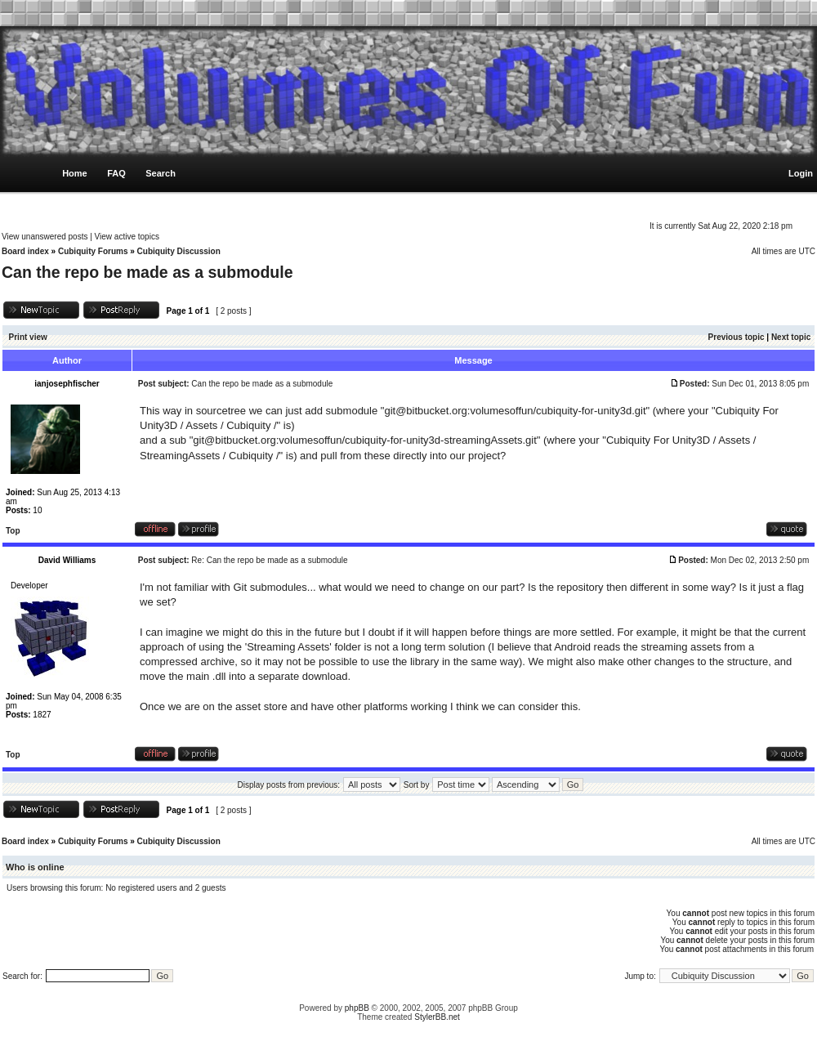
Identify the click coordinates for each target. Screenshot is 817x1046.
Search (160, 173)
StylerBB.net (437, 1016)
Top (13, 530)
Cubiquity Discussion (179, 251)
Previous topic (736, 337)
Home (74, 173)
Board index (25, 251)
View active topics (127, 236)
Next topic (790, 337)
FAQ (116, 173)
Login (800, 173)
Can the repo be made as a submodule (147, 272)
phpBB (357, 1008)
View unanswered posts (44, 236)
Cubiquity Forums (93, 251)
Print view (28, 337)
